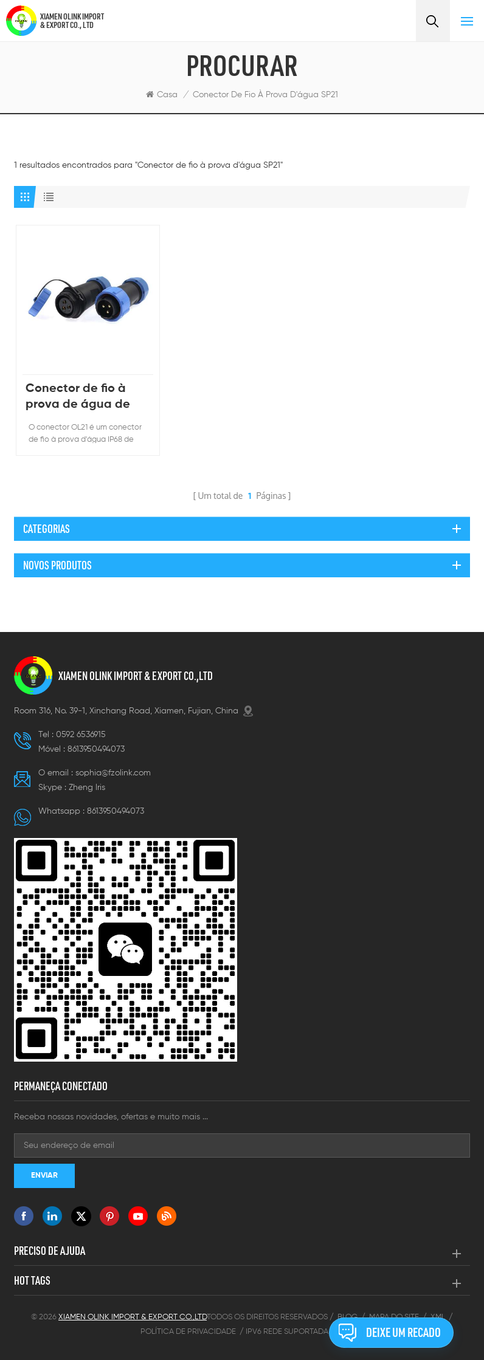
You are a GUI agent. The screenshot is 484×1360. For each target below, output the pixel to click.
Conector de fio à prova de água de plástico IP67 (78, 398)
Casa (162, 94)
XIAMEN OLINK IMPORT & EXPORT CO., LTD (72, 20)
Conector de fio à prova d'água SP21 (265, 95)
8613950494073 (96, 749)
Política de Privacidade (188, 1332)
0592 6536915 (81, 734)
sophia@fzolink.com (113, 773)
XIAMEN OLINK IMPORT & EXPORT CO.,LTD (135, 675)
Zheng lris (87, 787)
